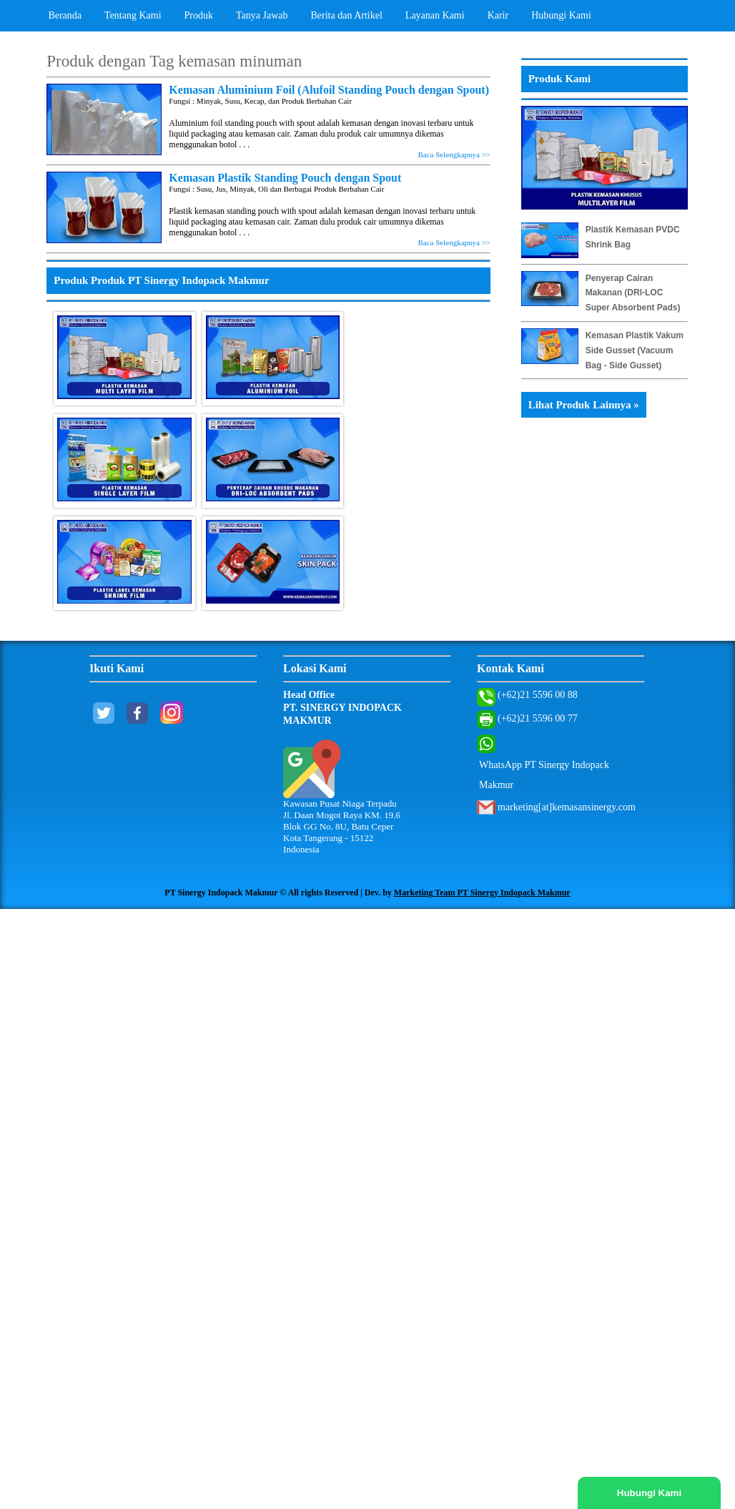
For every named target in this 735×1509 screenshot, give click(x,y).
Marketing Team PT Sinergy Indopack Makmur (482, 893)
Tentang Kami (133, 15)
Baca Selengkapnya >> (454, 154)
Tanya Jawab (262, 15)
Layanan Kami (435, 15)
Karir (498, 15)
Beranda (65, 15)
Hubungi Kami (561, 15)
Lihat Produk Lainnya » (583, 405)
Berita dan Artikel (347, 15)
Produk (198, 15)
